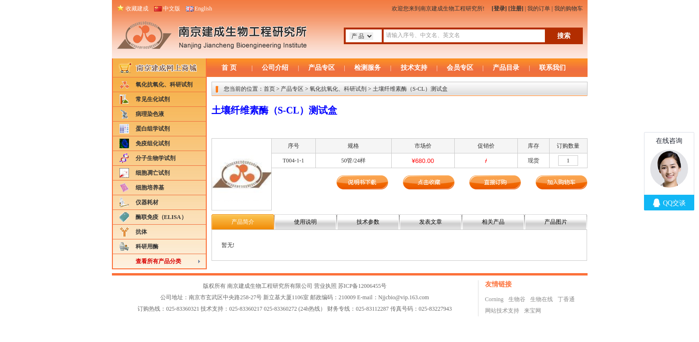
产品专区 (321, 67)
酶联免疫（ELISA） (161, 217)
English (203, 8)
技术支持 (414, 67)
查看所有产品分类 (158, 261)
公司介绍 (275, 67)
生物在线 (541, 299)
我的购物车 (568, 8)
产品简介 (242, 221)
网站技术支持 (502, 310)
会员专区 (460, 67)
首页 (269, 89)
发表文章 (430, 221)
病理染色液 (150, 114)
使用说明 (305, 221)
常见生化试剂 (153, 99)
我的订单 (538, 8)
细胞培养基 (150, 187)
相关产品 (493, 221)
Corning (494, 299)
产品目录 (506, 67)
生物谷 (516, 299)
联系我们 (552, 67)
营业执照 (325, 286)
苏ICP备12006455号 (362, 286)
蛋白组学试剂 (153, 128)
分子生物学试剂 (155, 158)
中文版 (171, 8)
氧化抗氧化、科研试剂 (164, 84)
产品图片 (555, 221)
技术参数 (368, 221)
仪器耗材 (147, 202)
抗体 (141, 231)
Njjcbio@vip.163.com (403, 297)
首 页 (229, 67)
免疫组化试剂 (153, 143)
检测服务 (367, 67)
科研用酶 (147, 246)
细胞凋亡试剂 (153, 173)
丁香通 (566, 299)
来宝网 (532, 310)
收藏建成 (137, 8)
